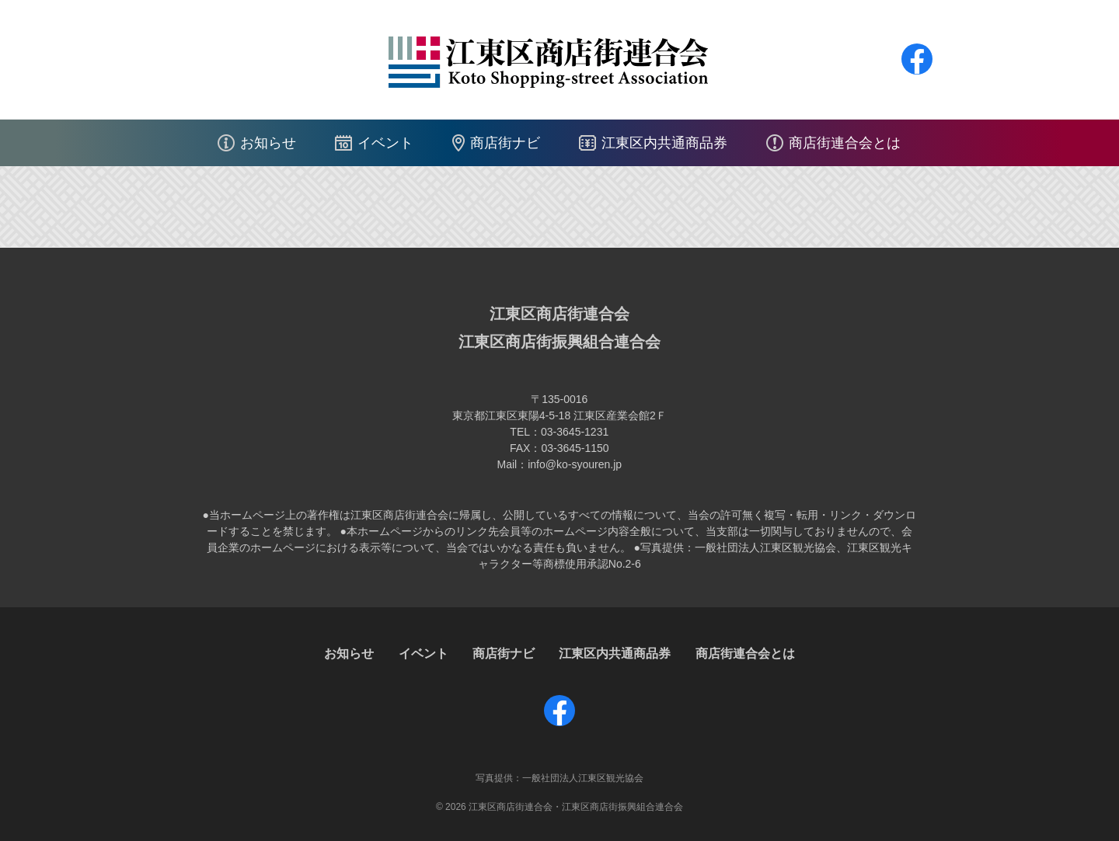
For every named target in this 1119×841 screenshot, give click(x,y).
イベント (385, 143)
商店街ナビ (505, 143)
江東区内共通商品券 (664, 143)
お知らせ (268, 143)
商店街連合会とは (845, 143)
